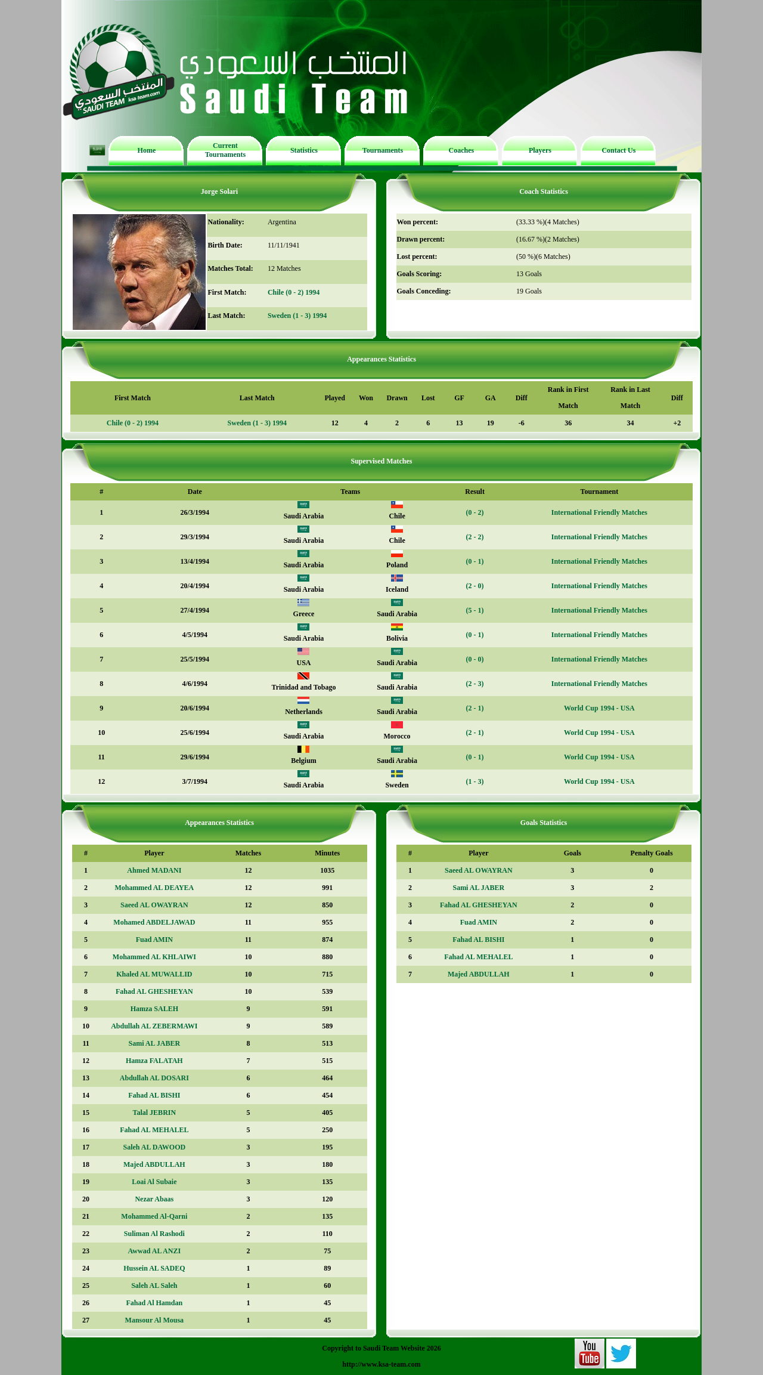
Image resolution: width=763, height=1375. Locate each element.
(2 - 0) (475, 586)
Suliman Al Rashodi (154, 1233)
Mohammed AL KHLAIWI (154, 957)
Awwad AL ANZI (154, 1251)
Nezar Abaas (154, 1199)
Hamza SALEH (154, 1009)
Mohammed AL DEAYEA (154, 887)
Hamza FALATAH (154, 1060)
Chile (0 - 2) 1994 (294, 292)
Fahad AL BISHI (154, 1095)
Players (540, 150)
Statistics (304, 150)
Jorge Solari (219, 191)
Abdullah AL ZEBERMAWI (154, 1026)
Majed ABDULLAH (154, 1164)
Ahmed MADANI (154, 870)
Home (147, 150)
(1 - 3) (475, 781)
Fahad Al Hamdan (154, 1303)
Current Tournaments (225, 150)
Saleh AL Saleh (154, 1285)
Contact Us (618, 150)
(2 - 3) (475, 683)
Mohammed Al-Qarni (154, 1216)
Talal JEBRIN (154, 1112)
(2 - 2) (475, 537)
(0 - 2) (475, 512)
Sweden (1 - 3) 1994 (297, 315)
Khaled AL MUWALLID (154, 974)
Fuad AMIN (154, 939)
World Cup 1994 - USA (599, 708)
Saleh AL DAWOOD (154, 1147)
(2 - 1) (475, 708)
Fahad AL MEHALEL (154, 1130)
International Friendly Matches (599, 512)
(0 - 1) (475, 561)
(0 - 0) (475, 659)
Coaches (461, 150)
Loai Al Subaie (154, 1182)
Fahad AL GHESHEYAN (154, 991)
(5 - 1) (475, 610)
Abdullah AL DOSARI (154, 1078)
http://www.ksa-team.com (381, 1364)
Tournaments (382, 150)
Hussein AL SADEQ (154, 1268)
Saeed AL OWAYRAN (154, 905)
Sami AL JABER (154, 1043)
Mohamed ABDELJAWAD (154, 922)
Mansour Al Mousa (154, 1320)
